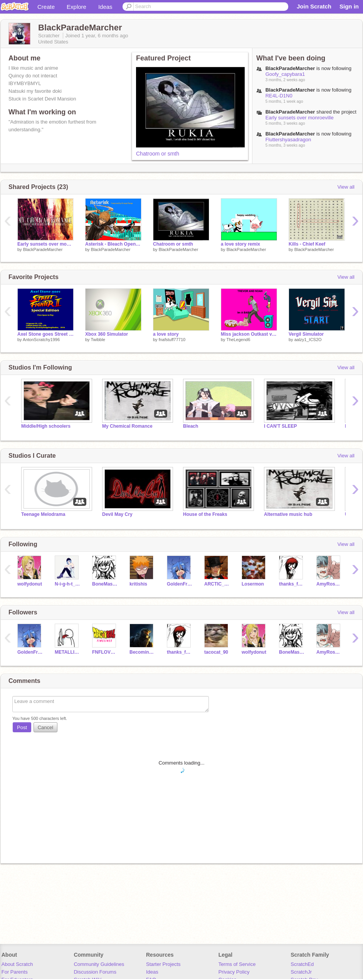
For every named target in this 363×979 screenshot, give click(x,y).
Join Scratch (314, 6)
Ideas (105, 6)
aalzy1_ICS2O (308, 339)
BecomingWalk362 (142, 652)
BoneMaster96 (105, 584)
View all (346, 187)
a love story (166, 334)
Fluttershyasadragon (288, 139)
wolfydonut (29, 584)
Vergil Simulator (306, 334)
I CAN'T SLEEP (280, 426)
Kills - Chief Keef (307, 244)
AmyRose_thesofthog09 (329, 584)
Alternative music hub (288, 514)
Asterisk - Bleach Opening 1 (113, 244)
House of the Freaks (205, 514)
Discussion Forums (95, 972)
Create (46, 6)
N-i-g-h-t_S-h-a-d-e (68, 584)
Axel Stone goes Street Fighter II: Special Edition (45, 334)
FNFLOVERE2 (105, 652)
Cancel (45, 727)
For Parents (15, 972)
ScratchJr (301, 972)
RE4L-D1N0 (279, 96)
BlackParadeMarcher (43, 249)
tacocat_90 (216, 652)
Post (22, 727)
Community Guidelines (99, 964)
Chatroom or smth (157, 154)
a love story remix (240, 244)
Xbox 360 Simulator (106, 334)
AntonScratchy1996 (41, 339)
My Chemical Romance (127, 426)
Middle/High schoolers (46, 426)
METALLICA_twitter (68, 652)
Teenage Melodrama (43, 514)
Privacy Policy (234, 972)
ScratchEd (302, 964)
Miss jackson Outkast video (249, 334)
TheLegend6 (238, 339)
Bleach (190, 426)
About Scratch (17, 964)
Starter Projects (163, 964)
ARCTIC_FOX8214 (217, 584)
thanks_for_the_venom (292, 584)
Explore (76, 6)
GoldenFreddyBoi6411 (180, 584)
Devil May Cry (117, 514)
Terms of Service (237, 964)
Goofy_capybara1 (285, 74)
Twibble (98, 339)
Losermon (253, 584)
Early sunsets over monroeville (300, 117)
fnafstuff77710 (172, 339)
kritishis (138, 584)
